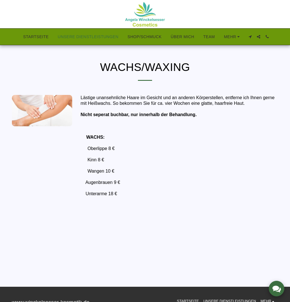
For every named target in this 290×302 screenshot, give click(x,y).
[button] (250, 37)
